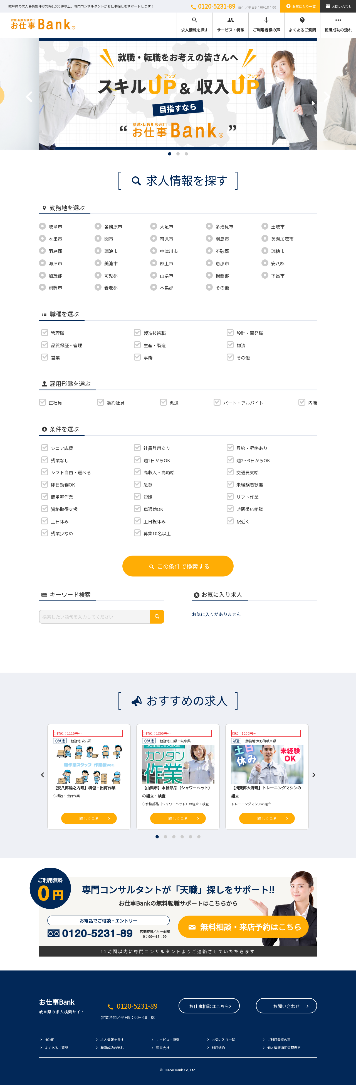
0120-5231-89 (232, 6)
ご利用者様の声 (266, 25)
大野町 (261, 740)
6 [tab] (199, 837)
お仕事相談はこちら (209, 1006)
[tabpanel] (178, 94)
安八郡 (86, 740)
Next (318, 88)
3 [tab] (186, 154)
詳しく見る (89, 818)
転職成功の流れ (338, 25)
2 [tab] (178, 154)
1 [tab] (169, 154)
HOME (49, 1039)
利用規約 (218, 1047)
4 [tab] (182, 837)
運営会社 (162, 1047)
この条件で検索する (178, 566)
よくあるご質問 (302, 25)
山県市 (175, 740)
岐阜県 (186, 740)
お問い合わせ (338, 6)
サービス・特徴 (230, 25)
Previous (21, 88)
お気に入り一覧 (300, 6)
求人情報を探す (194, 25)
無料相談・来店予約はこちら (243, 926)
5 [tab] (190, 837)
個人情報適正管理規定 (284, 1047)
